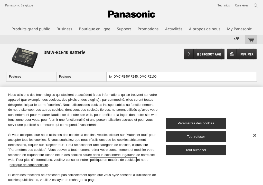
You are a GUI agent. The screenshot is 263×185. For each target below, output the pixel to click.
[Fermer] (254, 135)
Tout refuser (196, 136)
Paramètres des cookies (196, 123)
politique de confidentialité (29, 165)
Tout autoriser (196, 150)
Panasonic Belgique (19, 5)
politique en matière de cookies (113, 160)
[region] (131, 136)
